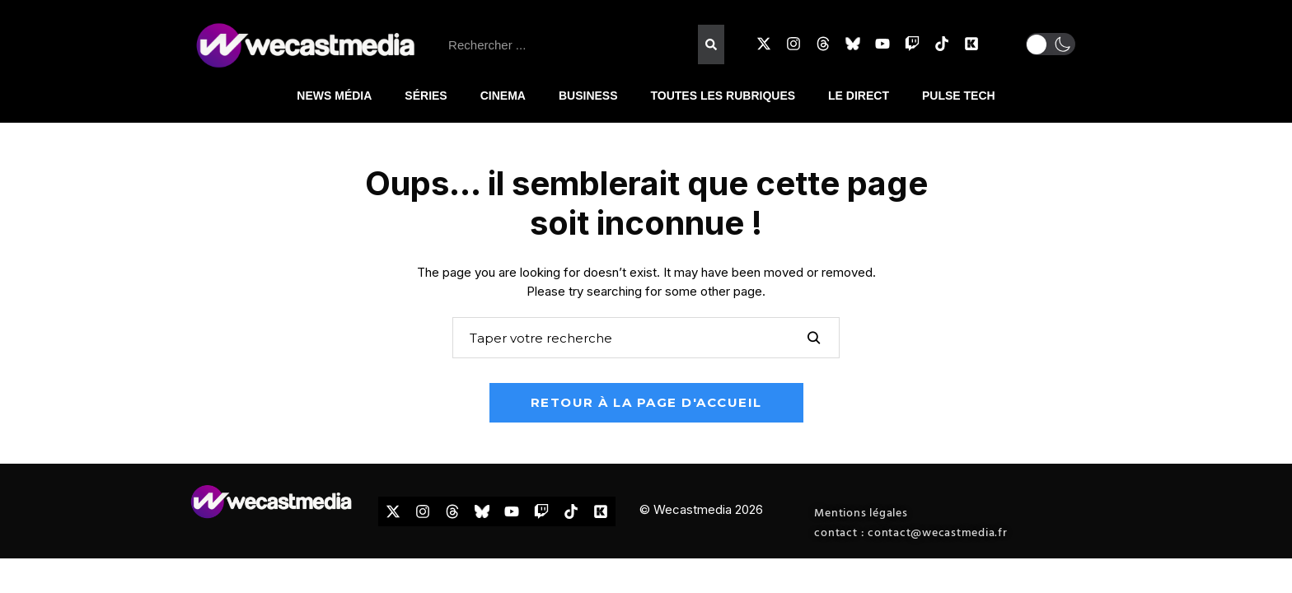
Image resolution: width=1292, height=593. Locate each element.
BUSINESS (588, 95)
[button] (1050, 44)
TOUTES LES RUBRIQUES (723, 95)
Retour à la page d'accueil (646, 402)
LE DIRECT (858, 95)
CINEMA (503, 95)
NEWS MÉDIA (334, 95)
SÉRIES (426, 95)
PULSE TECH (958, 95)
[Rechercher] (711, 44)
